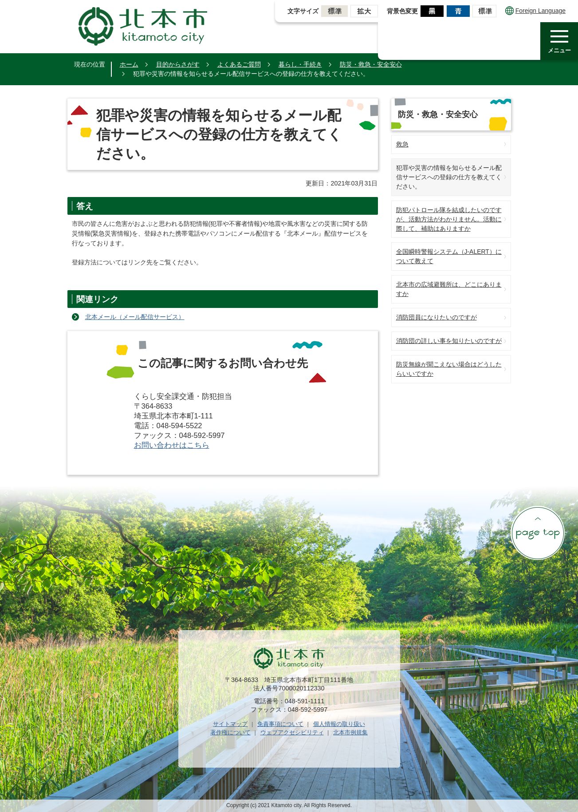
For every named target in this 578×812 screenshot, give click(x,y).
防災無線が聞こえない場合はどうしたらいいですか (449, 369)
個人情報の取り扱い (339, 724)
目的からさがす (178, 64)
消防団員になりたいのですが (436, 317)
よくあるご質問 (239, 64)
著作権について (230, 732)
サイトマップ (230, 724)
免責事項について (280, 724)
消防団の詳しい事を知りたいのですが (449, 340)
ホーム (129, 64)
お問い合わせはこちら (171, 445)
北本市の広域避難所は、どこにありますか (449, 289)
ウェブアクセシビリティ (292, 732)
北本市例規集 (350, 732)
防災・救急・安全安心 (371, 64)
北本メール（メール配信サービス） (135, 316)
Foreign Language (535, 10)
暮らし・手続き (300, 64)
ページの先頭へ (538, 533)
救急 (402, 144)
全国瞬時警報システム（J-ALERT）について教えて (449, 256)
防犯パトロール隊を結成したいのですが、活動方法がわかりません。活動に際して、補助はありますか (449, 219)
